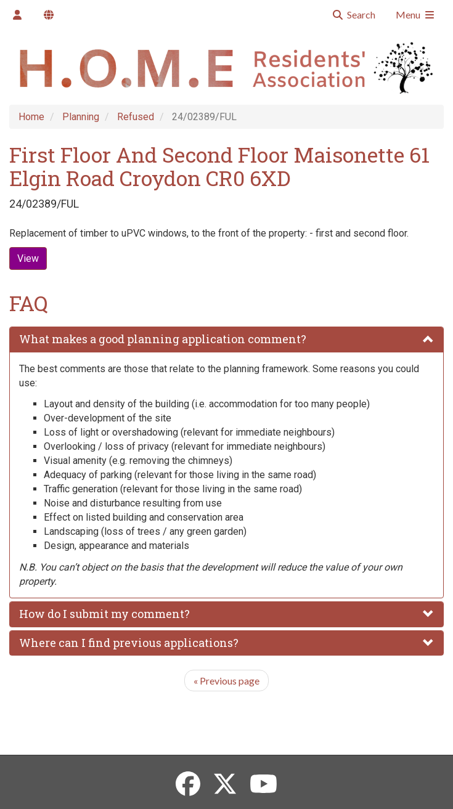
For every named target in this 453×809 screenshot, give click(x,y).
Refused (135, 117)
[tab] (226, 339)
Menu (416, 14)
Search (353, 14)
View (28, 258)
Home (31, 117)
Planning (80, 117)
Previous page (226, 680)
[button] (226, 339)
